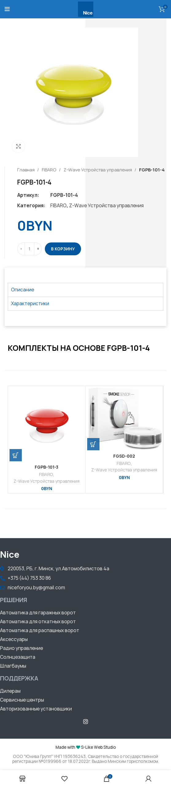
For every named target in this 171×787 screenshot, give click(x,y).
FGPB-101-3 (46, 467)
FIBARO (49, 170)
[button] (38, 613)
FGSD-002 (124, 456)
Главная (26, 170)
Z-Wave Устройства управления (98, 170)
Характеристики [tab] (30, 303)
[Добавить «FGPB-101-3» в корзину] (16, 455)
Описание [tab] (22, 290)
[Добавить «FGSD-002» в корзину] (93, 444)
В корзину (63, 249)
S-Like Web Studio (98, 747)
